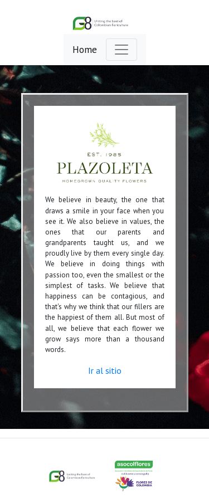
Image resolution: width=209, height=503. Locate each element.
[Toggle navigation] (121, 49)
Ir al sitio (104, 370)
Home (84, 49)
